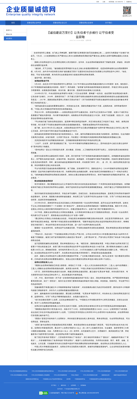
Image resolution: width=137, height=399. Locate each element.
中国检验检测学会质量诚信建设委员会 (100, 379)
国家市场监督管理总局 (120, 375)
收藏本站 (129, 1)
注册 (104, 1)
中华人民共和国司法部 (121, 371)
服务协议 (63, 385)
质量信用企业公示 (60, 23)
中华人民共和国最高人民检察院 (40, 375)
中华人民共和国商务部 (60, 375)
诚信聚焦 (9, 38)
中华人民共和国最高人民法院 (18, 375)
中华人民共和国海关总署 (90, 375)
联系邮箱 (83, 385)
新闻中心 (9, 30)
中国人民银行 (75, 375)
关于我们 (108, 23)
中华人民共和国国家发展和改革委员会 (43, 371)
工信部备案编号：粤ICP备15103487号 (56, 393)
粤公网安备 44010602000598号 (87, 393)
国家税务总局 (105, 375)
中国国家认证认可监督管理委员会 (52, 379)
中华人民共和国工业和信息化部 (67, 371)
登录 (97, 1)
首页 (13, 23)
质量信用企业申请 (34, 23)
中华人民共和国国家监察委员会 (18, 371)
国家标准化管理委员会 (32, 379)
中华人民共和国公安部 (86, 371)
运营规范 (73, 385)
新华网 (68, 379)
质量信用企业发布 (86, 23)
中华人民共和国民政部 (104, 371)
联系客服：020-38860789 (116, 1)
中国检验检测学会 (80, 379)
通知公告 (9, 34)
